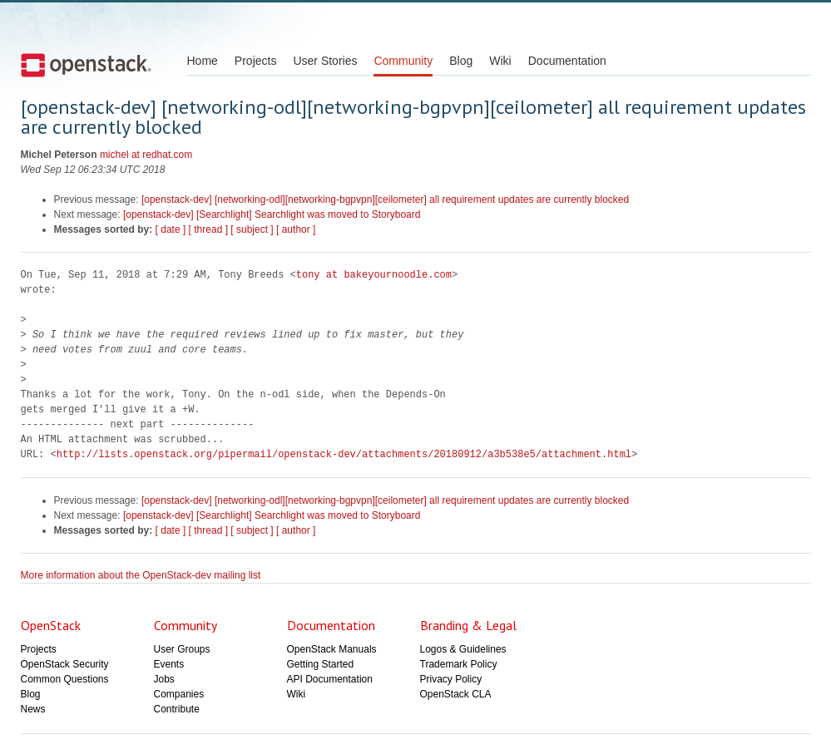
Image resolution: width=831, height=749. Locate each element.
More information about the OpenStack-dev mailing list (141, 575)
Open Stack (86, 64)
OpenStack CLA (456, 694)
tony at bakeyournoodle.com (374, 275)
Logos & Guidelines (463, 649)
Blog (460, 60)
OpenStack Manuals (332, 649)
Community (403, 60)
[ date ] (171, 229)
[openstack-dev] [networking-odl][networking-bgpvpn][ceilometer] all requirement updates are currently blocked (385, 199)
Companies (179, 694)
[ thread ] (208, 229)
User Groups (182, 649)
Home (202, 60)
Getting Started (320, 664)
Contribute (177, 709)
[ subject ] (251, 229)
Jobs (164, 679)
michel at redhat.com (146, 154)
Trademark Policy (458, 664)
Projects (256, 60)
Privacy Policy (451, 679)
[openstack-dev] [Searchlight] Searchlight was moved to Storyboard (272, 214)
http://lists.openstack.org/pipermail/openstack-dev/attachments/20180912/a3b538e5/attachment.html (344, 454)
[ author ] (295, 229)
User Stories (325, 60)
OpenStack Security (65, 664)
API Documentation (330, 679)
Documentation (567, 60)
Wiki (500, 60)
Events (169, 664)
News (33, 709)
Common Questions (65, 679)
